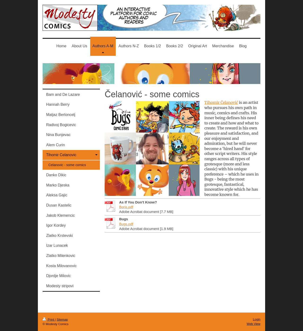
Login (256, 319)
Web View (253, 324)
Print (49, 319)
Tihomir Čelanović (221, 102)
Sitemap (62, 319)
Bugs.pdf (126, 224)
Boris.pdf (126, 207)
